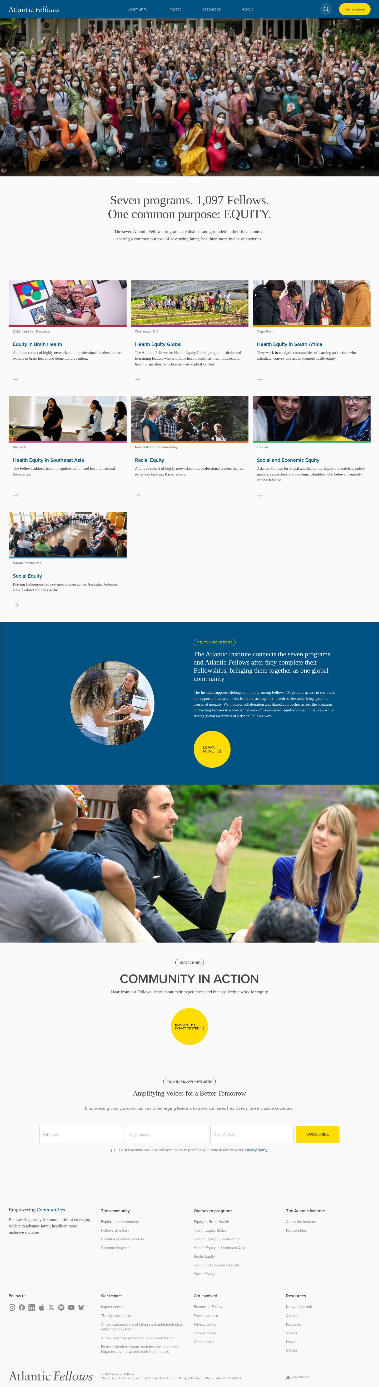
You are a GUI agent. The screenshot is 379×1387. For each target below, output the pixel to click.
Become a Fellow (208, 1306)
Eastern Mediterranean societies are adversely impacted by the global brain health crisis (139, 1349)
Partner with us (206, 1315)
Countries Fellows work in (122, 1239)
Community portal (116, 1247)
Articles (292, 1315)
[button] (137, 9)
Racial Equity (204, 1256)
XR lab (291, 1350)
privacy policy (256, 1150)
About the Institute (301, 1221)
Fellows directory (115, 1230)
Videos (291, 1333)
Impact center (112, 1306)
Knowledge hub (299, 1306)
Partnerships (296, 1230)
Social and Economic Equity (216, 1265)
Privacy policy (205, 1324)
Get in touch (204, 1341)
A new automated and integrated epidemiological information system (142, 1327)
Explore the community (120, 1221)
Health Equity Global (210, 1230)
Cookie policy (205, 1333)
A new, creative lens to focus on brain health (137, 1338)
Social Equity (204, 1273)
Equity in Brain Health (211, 1221)
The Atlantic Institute (117, 1315)
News (291, 1341)
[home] (33, 9)
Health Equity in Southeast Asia (219, 1247)
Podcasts (293, 1324)
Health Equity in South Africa (217, 1239)
